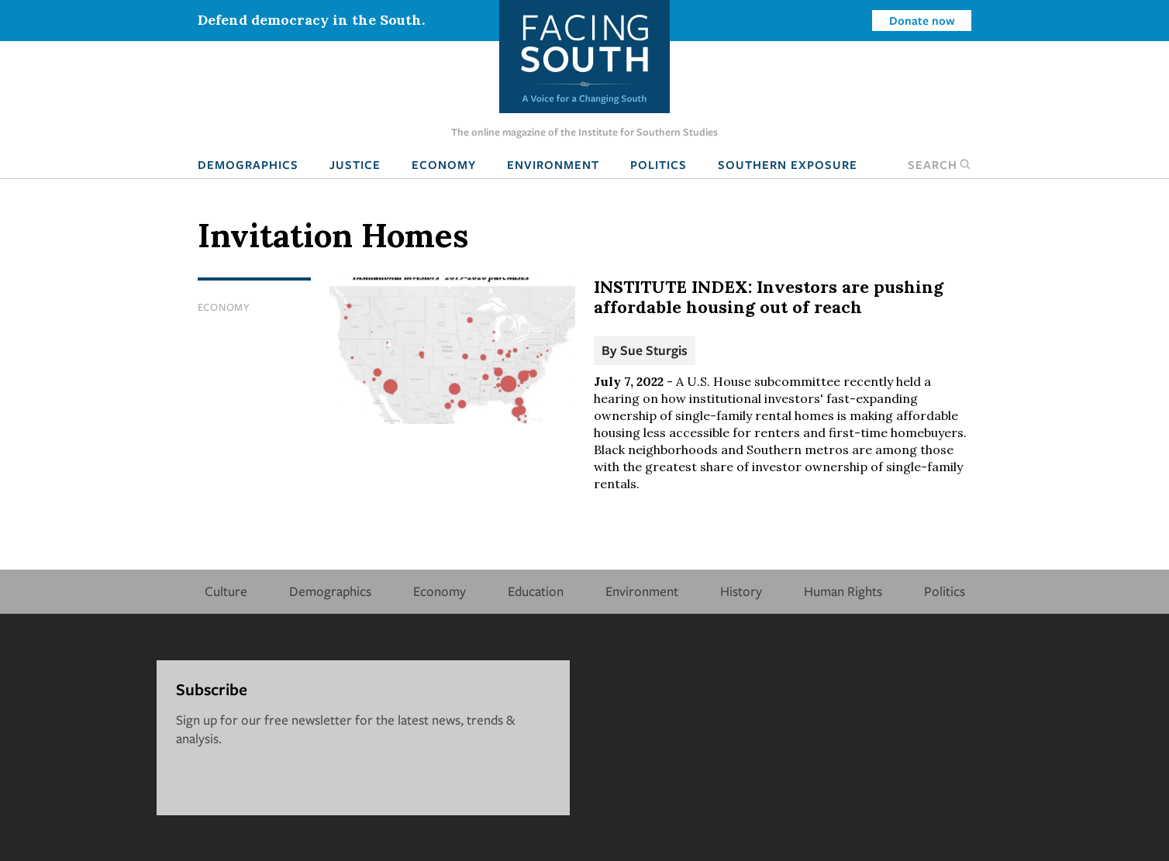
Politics (658, 164)
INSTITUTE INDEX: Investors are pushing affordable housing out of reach (768, 297)
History (741, 591)
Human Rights (843, 591)
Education (536, 591)
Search (939, 164)
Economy (444, 164)
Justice (355, 164)
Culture (226, 591)
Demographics (248, 164)
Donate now (922, 20)
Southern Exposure (787, 164)
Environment (553, 164)
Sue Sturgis (654, 350)
